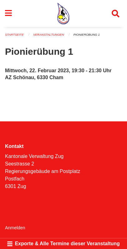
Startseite (14, 34)
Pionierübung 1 (86, 34)
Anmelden (15, 227)
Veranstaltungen (48, 34)
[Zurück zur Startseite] (63, 13)
